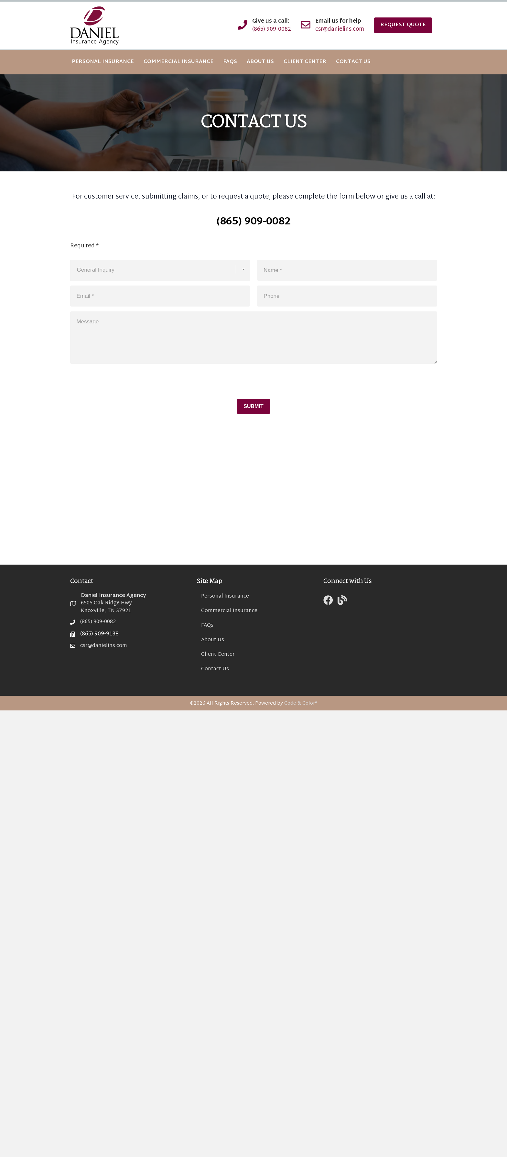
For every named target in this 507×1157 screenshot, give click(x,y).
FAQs (207, 625)
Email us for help (338, 21)
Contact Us (215, 669)
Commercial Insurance (229, 611)
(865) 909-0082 (271, 29)
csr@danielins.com (339, 29)
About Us (212, 640)
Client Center (218, 654)
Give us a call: (270, 21)
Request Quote (403, 25)
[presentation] (119, 376)
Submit (253, 406)
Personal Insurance (225, 596)
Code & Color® (300, 703)
